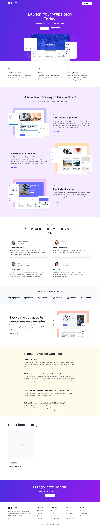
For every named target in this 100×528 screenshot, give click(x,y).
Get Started (87, 3)
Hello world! (15, 466)
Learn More (55, 29)
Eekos (47, 524)
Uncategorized (13, 462)
